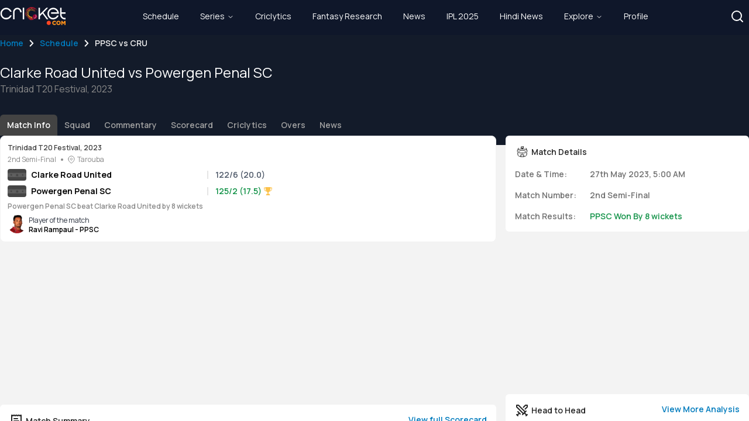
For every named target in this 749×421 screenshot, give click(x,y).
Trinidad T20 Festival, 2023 (55, 148)
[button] (737, 16)
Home (11, 43)
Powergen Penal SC (71, 190)
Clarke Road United (71, 174)
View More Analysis (701, 409)
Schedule (59, 43)
